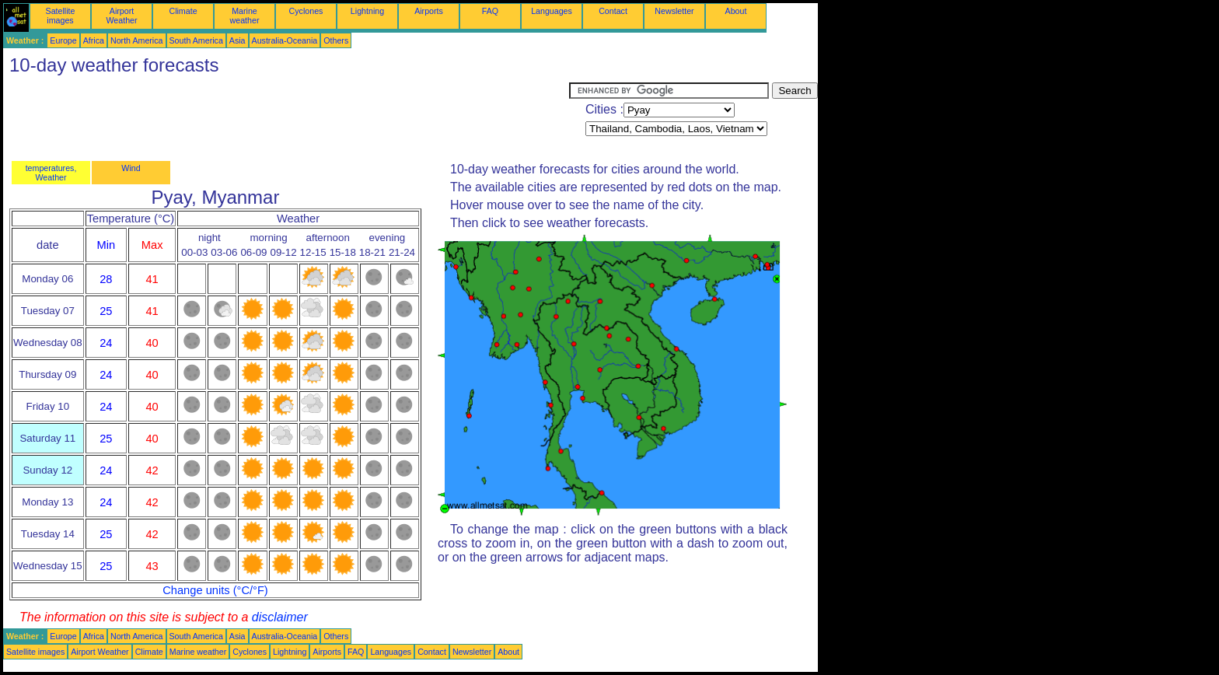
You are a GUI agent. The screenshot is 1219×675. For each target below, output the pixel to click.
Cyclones (306, 11)
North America (136, 40)
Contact (613, 11)
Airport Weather (121, 15)
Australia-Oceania (285, 40)
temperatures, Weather (51, 172)
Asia (237, 40)
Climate (183, 11)
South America (196, 40)
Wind (130, 168)
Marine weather (245, 15)
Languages (551, 11)
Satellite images (60, 15)
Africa (93, 40)
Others (335, 40)
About (736, 11)
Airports (428, 11)
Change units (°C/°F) (215, 590)
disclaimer (280, 617)
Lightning (367, 11)
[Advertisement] (286, 117)
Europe (63, 40)
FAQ (490, 11)
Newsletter (674, 11)
